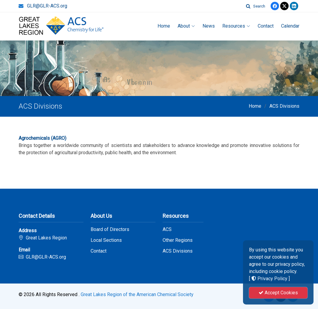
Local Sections (106, 240)
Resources (236, 26)
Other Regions (178, 240)
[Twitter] (284, 6)
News (208, 26)
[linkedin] (294, 6)
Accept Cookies (278, 293)
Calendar (290, 26)
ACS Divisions (284, 106)
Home (164, 26)
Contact (266, 26)
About (186, 26)
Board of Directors (110, 229)
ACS (167, 229)
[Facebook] (275, 6)
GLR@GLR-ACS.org (47, 6)
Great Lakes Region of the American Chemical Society (137, 294)
